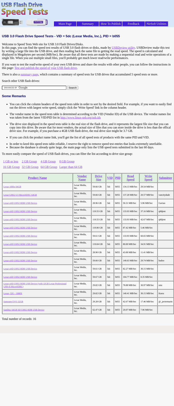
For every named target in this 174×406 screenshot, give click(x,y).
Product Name (37, 177)
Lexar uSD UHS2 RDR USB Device (20, 203)
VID (110, 177)
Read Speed (130, 177)
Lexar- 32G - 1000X (12, 293)
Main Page (65, 23)
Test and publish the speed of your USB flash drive (45, 67)
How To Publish (111, 23)
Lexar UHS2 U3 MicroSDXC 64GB (20, 195)
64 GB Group (49, 167)
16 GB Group (11, 167)
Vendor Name (82, 177)
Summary (88, 23)
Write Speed (148, 177)
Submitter (165, 177)
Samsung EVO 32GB (13, 301)
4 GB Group (48, 161)
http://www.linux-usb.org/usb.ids (80, 117)
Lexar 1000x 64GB (12, 186)
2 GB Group (29, 161)
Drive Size (98, 177)
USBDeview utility (123, 47)
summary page (29, 74)
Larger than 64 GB (70, 167)
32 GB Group (30, 167)
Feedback (133, 23)
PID (117, 177)
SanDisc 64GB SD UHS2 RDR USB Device (23, 309)
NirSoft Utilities (157, 23)
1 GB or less (10, 161)
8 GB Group (66, 161)
